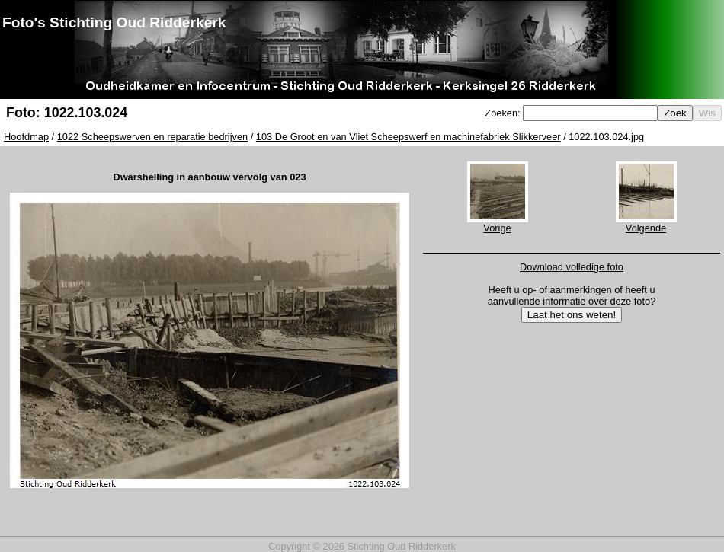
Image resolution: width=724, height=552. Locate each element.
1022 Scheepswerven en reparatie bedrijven (152, 136)
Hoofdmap (26, 136)
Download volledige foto (571, 267)
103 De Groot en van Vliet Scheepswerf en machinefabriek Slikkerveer (408, 136)
